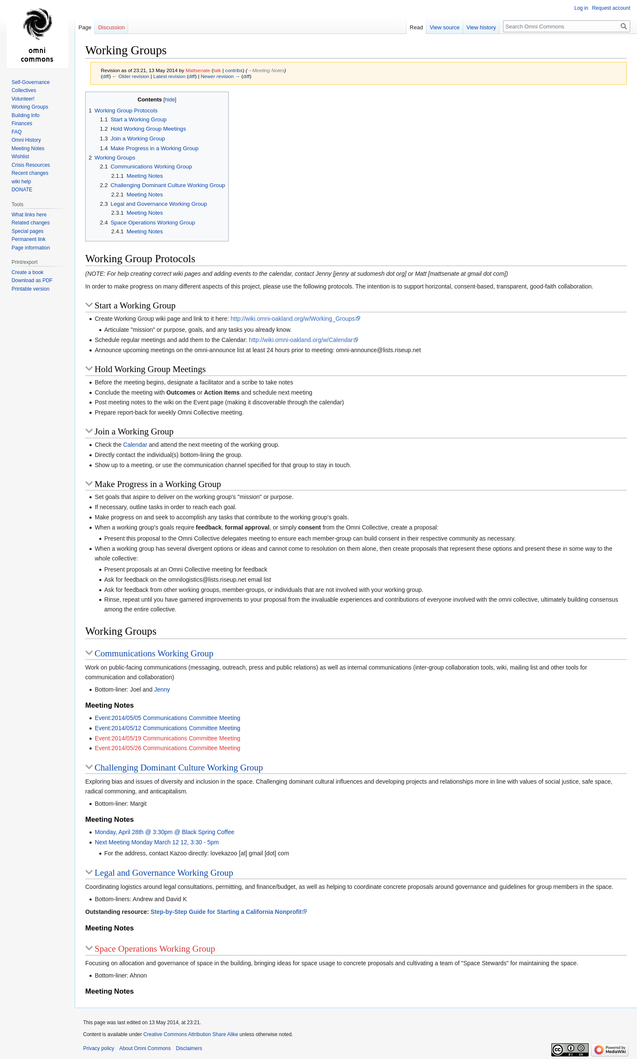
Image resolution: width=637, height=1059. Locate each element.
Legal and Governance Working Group (164, 873)
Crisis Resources (30, 165)
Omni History (26, 140)
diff (106, 76)
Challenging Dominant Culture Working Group (179, 767)
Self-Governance (30, 82)
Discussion (111, 27)
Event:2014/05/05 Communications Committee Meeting (167, 717)
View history (481, 27)
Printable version (30, 289)
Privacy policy (98, 1048)
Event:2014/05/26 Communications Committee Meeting (167, 748)
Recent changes (29, 173)
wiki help (21, 182)
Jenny (162, 689)
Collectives (23, 90)
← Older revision (130, 76)
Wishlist (20, 157)
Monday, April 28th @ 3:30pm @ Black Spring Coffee (164, 832)
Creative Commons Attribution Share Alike (190, 1034)
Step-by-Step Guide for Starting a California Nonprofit (226, 911)
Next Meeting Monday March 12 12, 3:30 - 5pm (157, 842)
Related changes (30, 223)
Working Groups (29, 107)
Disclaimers (189, 1048)
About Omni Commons (144, 1048)
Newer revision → (220, 76)
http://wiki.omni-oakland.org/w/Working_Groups (293, 318)
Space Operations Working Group (155, 949)
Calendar (135, 444)
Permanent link (28, 239)
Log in (581, 8)
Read (416, 27)
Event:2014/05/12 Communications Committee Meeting (167, 728)
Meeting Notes (27, 148)
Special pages (27, 231)
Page (84, 27)
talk (217, 70)
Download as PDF (32, 280)
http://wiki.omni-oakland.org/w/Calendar (301, 339)
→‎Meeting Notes (265, 70)
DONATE (21, 190)
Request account (611, 8)
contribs (234, 70)
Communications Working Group (154, 653)
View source (445, 27)
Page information (30, 248)
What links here (29, 215)
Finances (21, 123)
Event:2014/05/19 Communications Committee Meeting (167, 738)
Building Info (25, 115)
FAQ (16, 132)
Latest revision (169, 76)
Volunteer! (22, 99)
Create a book (27, 272)
